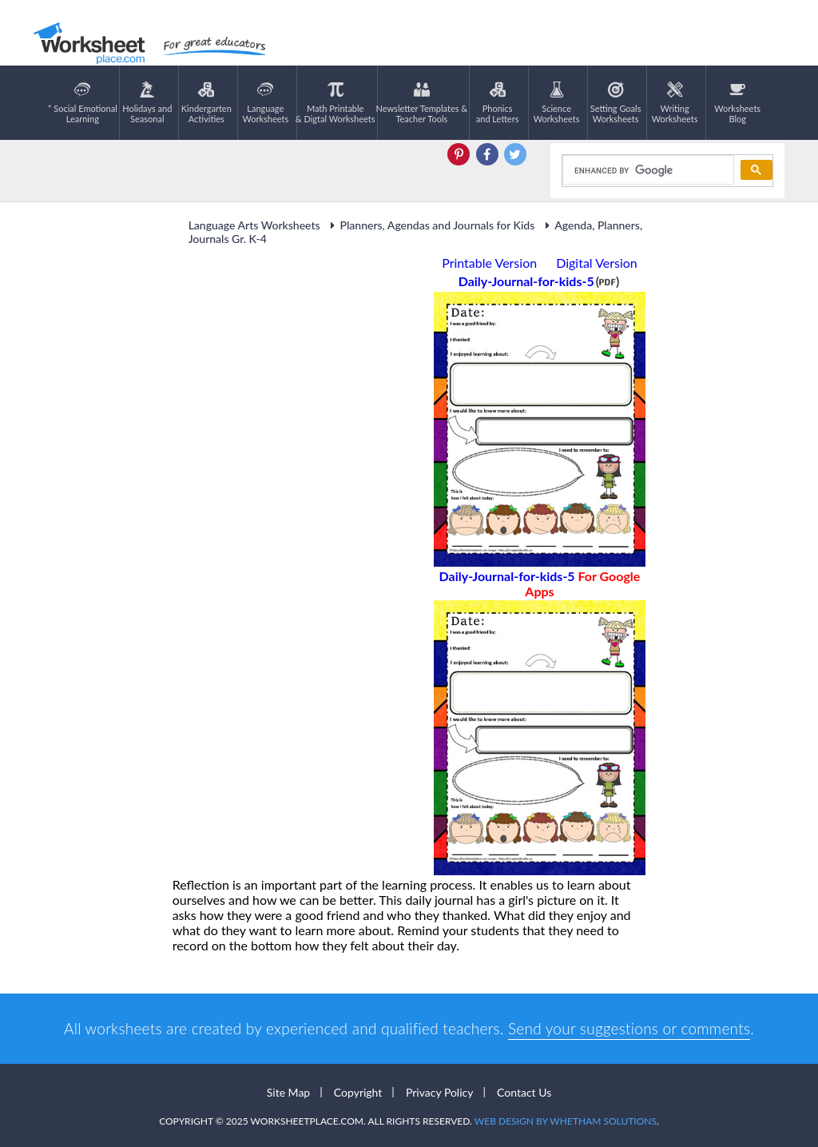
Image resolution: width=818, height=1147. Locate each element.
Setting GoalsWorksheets (615, 103)
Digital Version (596, 262)
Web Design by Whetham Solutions (566, 1121)
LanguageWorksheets (265, 103)
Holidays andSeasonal (147, 103)
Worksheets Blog (737, 103)
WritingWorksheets (675, 103)
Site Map (288, 1092)
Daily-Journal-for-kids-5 (540, 583)
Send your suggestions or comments (629, 1028)
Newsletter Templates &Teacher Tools (422, 103)
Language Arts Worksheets (254, 225)
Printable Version (489, 262)
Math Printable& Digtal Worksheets (335, 103)
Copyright (358, 1092)
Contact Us (524, 1092)
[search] (646, 170)
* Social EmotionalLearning (82, 103)
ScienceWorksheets (557, 103)
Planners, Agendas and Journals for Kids (430, 225)
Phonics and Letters (497, 103)
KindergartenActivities (206, 103)
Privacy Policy (439, 1092)
